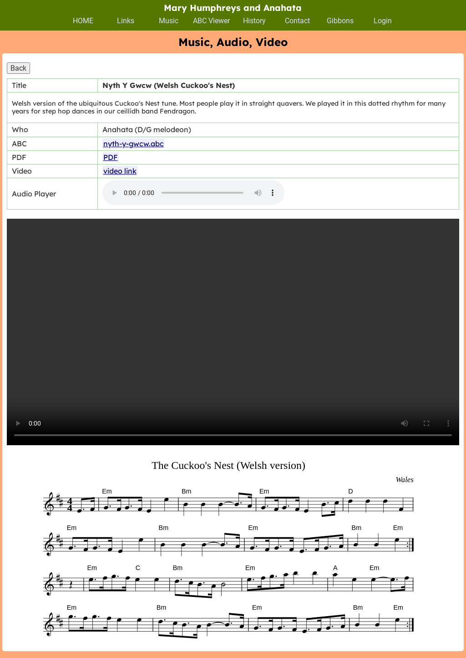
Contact (297, 20)
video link (120, 170)
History (254, 20)
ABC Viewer (211, 20)
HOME (83, 20)
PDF (110, 157)
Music (168, 20)
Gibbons (340, 20)
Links (125, 20)
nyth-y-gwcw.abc (133, 143)
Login (383, 20)
